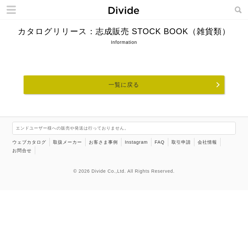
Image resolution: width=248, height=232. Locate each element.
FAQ (160, 142)
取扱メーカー (67, 142)
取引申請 (181, 142)
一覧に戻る (123, 85)
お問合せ (22, 150)
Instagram (136, 142)
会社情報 (207, 142)
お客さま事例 (103, 142)
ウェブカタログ (29, 142)
